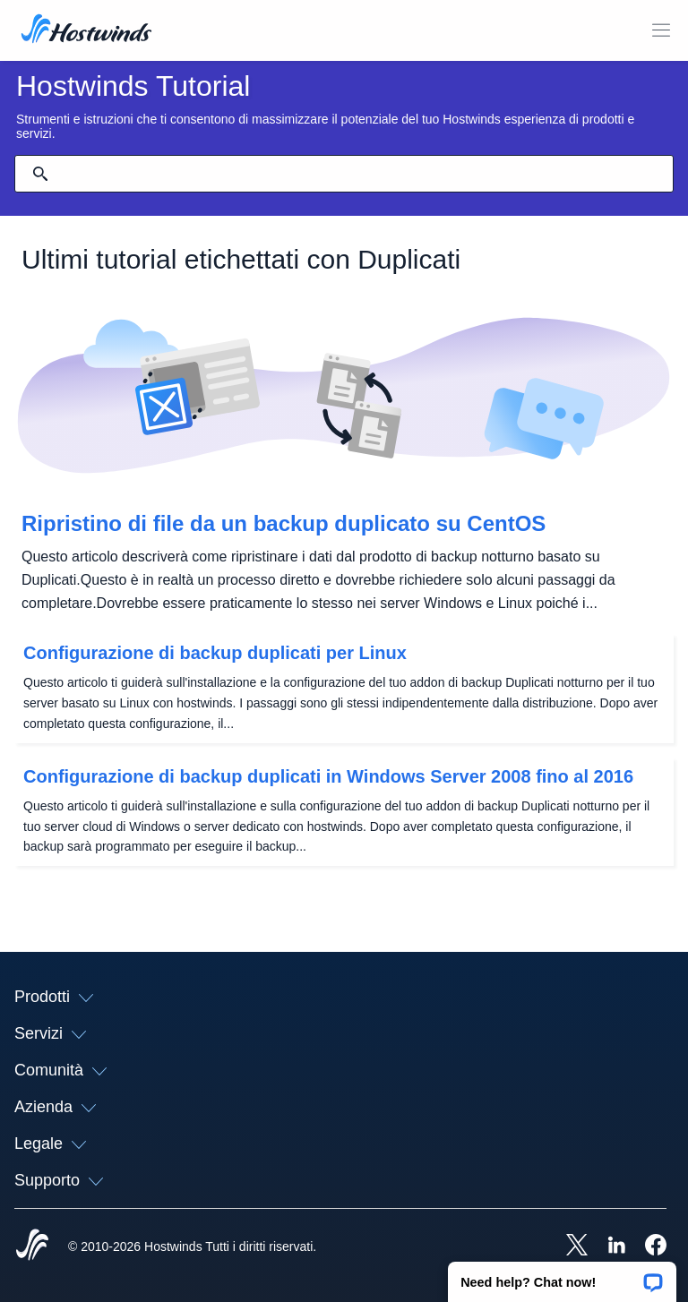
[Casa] (86, 30)
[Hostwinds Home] (32, 1246)
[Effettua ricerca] (40, 174)
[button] (562, 1276)
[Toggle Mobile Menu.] (661, 30)
